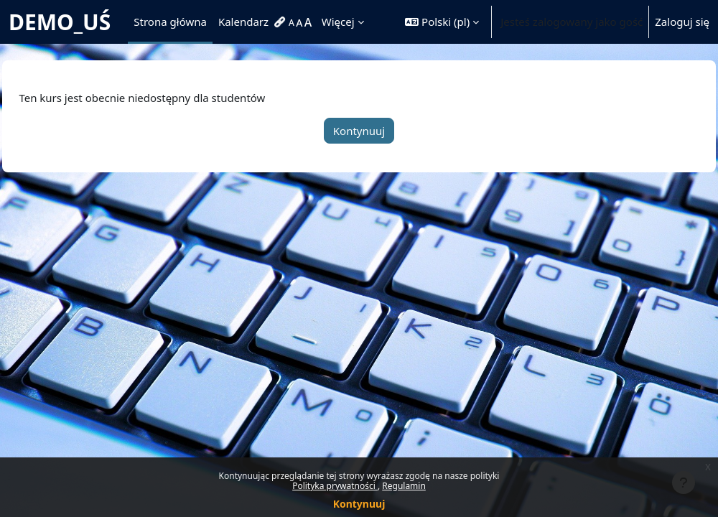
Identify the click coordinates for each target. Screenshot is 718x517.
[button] (442, 22)
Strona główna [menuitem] (170, 21)
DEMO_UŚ (60, 22)
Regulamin (404, 486)
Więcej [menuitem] (338, 21)
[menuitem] (281, 22)
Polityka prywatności (335, 486)
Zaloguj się (682, 21)
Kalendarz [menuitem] (243, 21)
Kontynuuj (359, 504)
